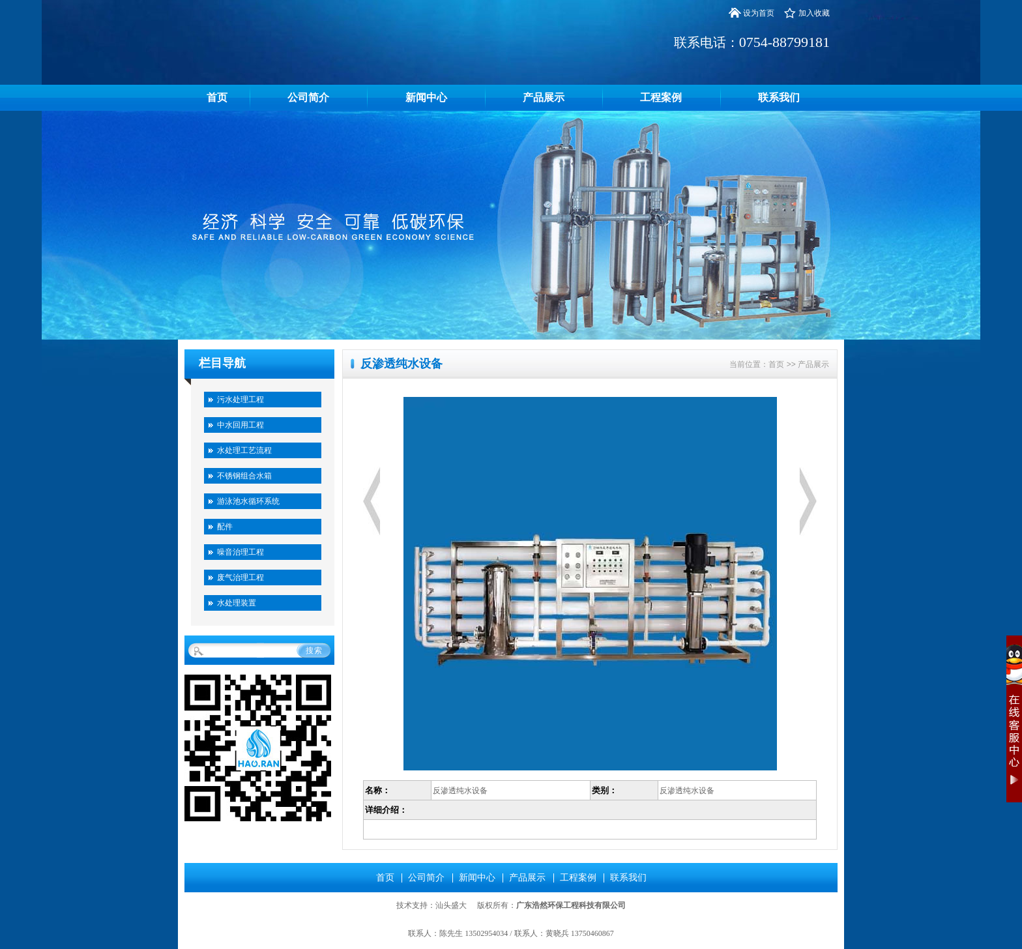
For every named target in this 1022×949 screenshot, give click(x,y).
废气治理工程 (240, 577)
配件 (225, 526)
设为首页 (758, 13)
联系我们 (779, 97)
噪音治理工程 (240, 552)
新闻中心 (426, 97)
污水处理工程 (240, 399)
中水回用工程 (240, 425)
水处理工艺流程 (244, 450)
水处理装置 (236, 602)
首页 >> (783, 364)
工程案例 (661, 97)
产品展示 (543, 97)
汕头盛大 (451, 905)
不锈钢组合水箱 (244, 475)
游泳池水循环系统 (248, 501)
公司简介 (308, 97)
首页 (217, 97)
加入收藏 (814, 13)
